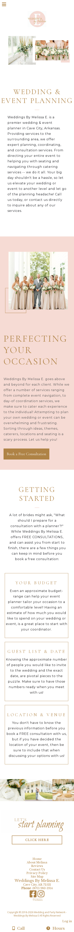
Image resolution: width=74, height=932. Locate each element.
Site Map (37, 876)
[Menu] (4, 5)
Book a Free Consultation (26, 454)
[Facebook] (33, 895)
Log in (67, 921)
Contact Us (37, 869)
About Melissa (37, 862)
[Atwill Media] (40, 908)
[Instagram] (40, 895)
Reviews (37, 866)
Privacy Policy (38, 873)
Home (37, 859)
